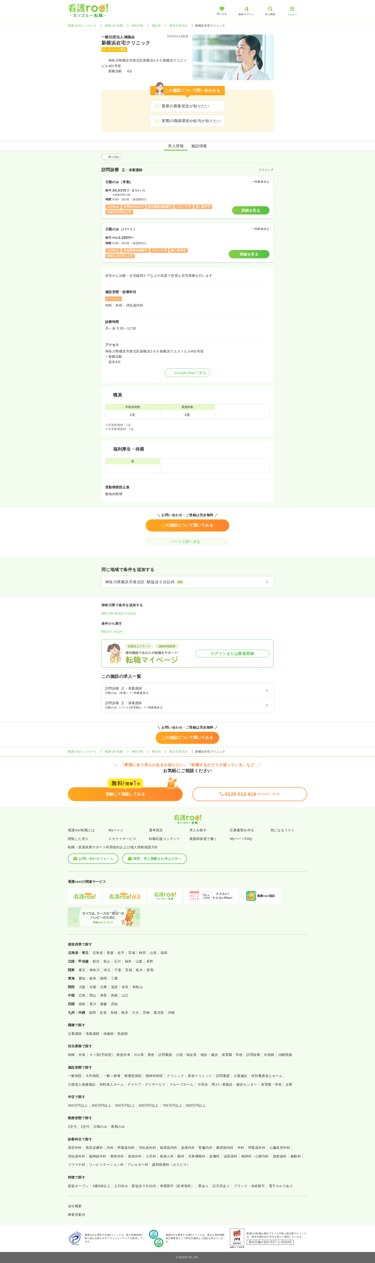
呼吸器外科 (256, 1148)
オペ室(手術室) (101, 1055)
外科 (240, 1148)
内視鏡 (269, 1055)
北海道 (98, 953)
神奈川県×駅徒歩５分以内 (118, 613)
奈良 (125, 987)
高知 (114, 1004)
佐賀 (103, 1012)
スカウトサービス (122, 839)
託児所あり (221, 1186)
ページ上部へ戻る (187, 541)
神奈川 (94, 970)
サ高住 (203, 1084)
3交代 (85, 1126)
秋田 (142, 953)
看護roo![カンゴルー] (82, 25)
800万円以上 (196, 1105)
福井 (128, 961)
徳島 (82, 1004)
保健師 (108, 1034)
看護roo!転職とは (81, 830)
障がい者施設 (222, 1084)
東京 (82, 970)
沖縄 (171, 1012)
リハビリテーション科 (106, 1165)
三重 (114, 978)
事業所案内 (76, 1215)
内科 (110, 1148)
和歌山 (137, 987)
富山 (106, 961)
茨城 (128, 970)
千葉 (117, 970)
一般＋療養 (112, 1076)
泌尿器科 (230, 1156)
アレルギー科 (137, 1165)
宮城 (131, 953)
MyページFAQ (241, 839)
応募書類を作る (242, 830)
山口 (125, 995)
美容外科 (75, 1148)
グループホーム (182, 1084)
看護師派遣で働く (203, 839)
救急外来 (123, 1055)
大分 (135, 1012)
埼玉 (107, 970)
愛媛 (103, 1004)
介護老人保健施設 (82, 1084)
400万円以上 (101, 1105)
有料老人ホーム (111, 1084)
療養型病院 (133, 1076)
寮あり (203, 1186)
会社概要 (75, 1206)
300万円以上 (78, 1105)
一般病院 (75, 1076)
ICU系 (139, 1055)
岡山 (92, 995)
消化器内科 (147, 1148)
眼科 (180, 1156)
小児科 (151, 1156)
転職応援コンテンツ (164, 839)
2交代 (72, 1126)
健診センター (246, 1084)
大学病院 (92, 1076)
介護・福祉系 (186, 1055)
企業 (289, 1084)
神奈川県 (137, 25)
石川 (117, 961)
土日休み (121, 1186)
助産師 (122, 1034)
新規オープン (78, 1186)
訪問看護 (165, 1055)
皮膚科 (214, 1156)
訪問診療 (253, 1055)
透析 (151, 1055)
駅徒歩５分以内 (111, 631)
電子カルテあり (281, 1186)
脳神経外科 (97, 1156)
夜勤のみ (118, 1126)
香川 (92, 1004)
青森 (110, 953)
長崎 (113, 1012)
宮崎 (146, 1012)
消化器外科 (76, 1156)
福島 (163, 953)
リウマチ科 (76, 1165)
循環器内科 (168, 1148)
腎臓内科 (205, 1148)
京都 (92, 987)
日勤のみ (100, 1126)
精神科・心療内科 (255, 1156)
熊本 (124, 1012)
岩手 (120, 953)
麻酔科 (296, 1156)
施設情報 (199, 146)
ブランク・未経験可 (249, 1186)
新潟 (96, 961)
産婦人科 (167, 1156)
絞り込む (112, 157)
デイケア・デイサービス (146, 1084)
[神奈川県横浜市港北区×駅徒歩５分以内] (187, 582)
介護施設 (241, 1076)
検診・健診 (209, 1055)
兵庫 (103, 987)
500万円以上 (125, 1105)
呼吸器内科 (126, 1148)
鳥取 (103, 995)
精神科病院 (154, 1076)
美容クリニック (200, 1076)
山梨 (139, 961)
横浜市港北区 (179, 25)
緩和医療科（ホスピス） (171, 1165)
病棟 (71, 1055)
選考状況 (156, 830)
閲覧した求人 (78, 839)
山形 (153, 953)
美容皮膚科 (94, 1148)
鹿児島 (159, 1012)
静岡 (103, 978)
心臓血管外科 (279, 1148)
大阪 (82, 987)
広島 (82, 995)
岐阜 (92, 978)
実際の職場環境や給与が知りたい (191, 121)
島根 (114, 995)
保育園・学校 (232, 1055)
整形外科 (117, 1156)
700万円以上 (172, 1105)
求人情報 (176, 146)
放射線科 (280, 1156)
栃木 (139, 970)
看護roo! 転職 (114, 25)
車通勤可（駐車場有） (177, 1186)
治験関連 (285, 1055)
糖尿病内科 (224, 1148)
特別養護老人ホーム (266, 1076)
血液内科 (188, 1148)
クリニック (175, 1076)
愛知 (82, 978)
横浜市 (156, 25)
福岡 (92, 1012)
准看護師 (92, 1034)
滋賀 (114, 987)
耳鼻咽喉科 (196, 1156)
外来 (82, 1055)
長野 (149, 961)
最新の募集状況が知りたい (185, 106)
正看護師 (75, 1034)
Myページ (115, 830)
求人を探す (198, 830)
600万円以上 (149, 1105)
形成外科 (135, 1156)
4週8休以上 (101, 1186)
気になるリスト (282, 830)
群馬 (150, 970)
